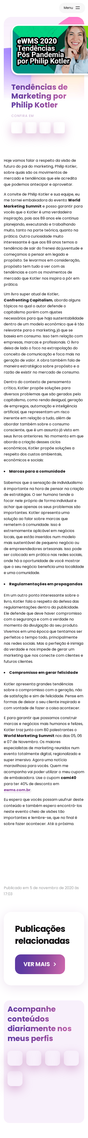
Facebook (71, 1058)
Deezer (59, 127)
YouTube (17, 127)
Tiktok (33, 1058)
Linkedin (52, 1058)
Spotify (31, 127)
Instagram (15, 1058)
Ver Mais (36, 964)
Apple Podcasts (45, 127)
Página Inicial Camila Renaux (22, 8)
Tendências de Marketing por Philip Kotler (39, 96)
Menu (68, 7)
